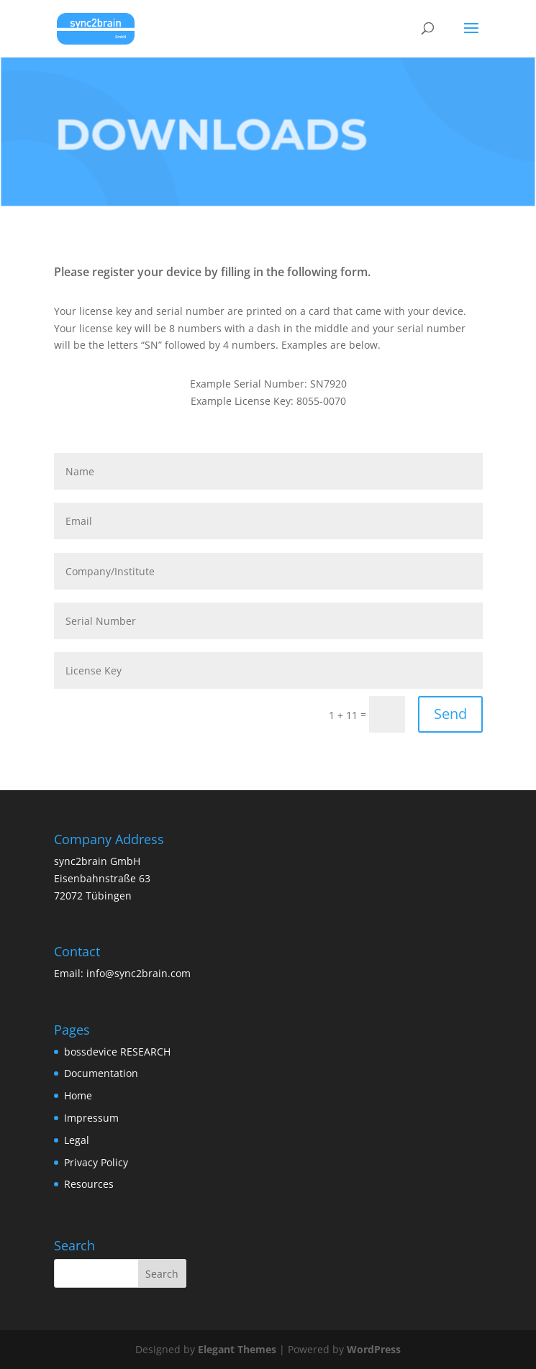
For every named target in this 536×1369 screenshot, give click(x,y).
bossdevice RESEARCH (117, 1051)
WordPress (374, 1349)
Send (450, 713)
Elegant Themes (237, 1349)
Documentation (101, 1073)
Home (78, 1095)
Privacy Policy (96, 1162)
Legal (76, 1140)
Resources (89, 1184)
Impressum (91, 1118)
